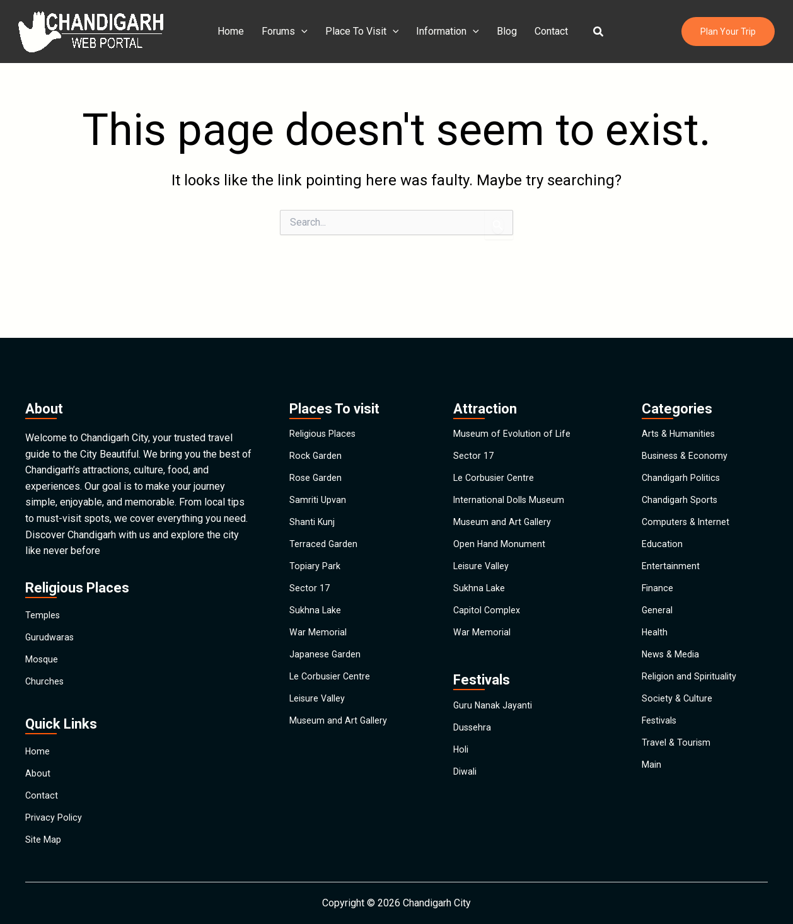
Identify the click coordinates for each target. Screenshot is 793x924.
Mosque (43, 614)
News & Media (674, 665)
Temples (44, 556)
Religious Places (326, 375)
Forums (290, 31)
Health (656, 636)
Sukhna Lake (317, 607)
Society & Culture (679, 723)
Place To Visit (365, 31)
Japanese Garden (327, 665)
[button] (591, 32)
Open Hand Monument (502, 520)
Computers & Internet (689, 491)
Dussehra (474, 745)
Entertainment (672, 549)
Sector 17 (310, 578)
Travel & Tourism (678, 781)
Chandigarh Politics (684, 433)
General (658, 607)
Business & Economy (688, 404)
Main (652, 810)
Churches (45, 643)
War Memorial (319, 636)
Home (238, 31)
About (38, 749)
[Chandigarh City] (90, 31)
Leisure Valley (320, 723)
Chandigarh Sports (682, 462)
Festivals (662, 752)
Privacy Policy (56, 807)
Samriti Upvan (319, 462)
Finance (659, 578)
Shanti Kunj (313, 491)
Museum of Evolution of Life (516, 375)
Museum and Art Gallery (341, 752)
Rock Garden (317, 404)
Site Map (45, 836)
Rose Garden (317, 433)
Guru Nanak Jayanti (494, 716)
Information (447, 31)
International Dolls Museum (513, 462)
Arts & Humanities (681, 375)
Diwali (466, 803)
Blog (504, 31)
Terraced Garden (325, 520)
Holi (462, 774)
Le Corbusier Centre (333, 694)
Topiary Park (316, 549)
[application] (306, 31)
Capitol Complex (489, 607)
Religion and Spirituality (693, 694)
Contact (546, 31)
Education (663, 520)
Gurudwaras (51, 585)
